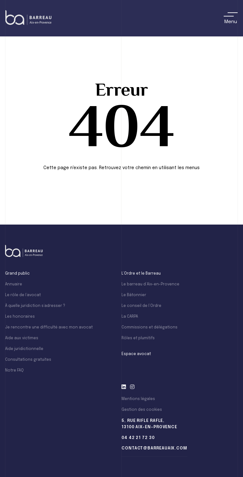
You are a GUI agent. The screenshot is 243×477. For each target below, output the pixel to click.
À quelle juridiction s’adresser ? (35, 306)
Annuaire (13, 284)
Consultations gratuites (28, 360)
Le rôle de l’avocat (23, 295)
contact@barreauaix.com (154, 448)
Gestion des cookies (142, 410)
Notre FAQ (14, 370)
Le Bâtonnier (134, 295)
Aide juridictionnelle (24, 349)
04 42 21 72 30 (138, 438)
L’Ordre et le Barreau (141, 274)
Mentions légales (138, 399)
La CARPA (130, 317)
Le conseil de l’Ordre (141, 306)
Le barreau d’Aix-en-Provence (150, 284)
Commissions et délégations (150, 327)
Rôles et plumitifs (138, 338)
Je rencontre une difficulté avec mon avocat (49, 327)
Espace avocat (136, 354)
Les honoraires (20, 317)
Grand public (17, 274)
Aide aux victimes (21, 338)
